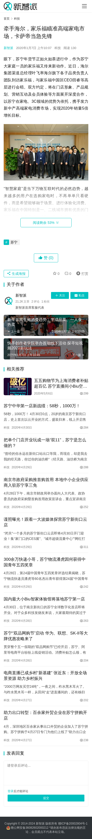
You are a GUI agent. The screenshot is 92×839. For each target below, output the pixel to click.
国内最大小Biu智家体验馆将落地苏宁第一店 (44, 599)
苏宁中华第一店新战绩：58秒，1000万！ (42, 406)
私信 (79, 295)
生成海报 (16, 273)
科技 (57, 48)
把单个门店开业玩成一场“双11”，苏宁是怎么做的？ (45, 443)
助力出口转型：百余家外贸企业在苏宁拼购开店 (45, 715)
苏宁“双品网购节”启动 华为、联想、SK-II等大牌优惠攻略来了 (46, 636)
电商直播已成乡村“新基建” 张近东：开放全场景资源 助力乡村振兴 (45, 676)
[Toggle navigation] (84, 6)
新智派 (8, 48)
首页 (7, 18)
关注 (60, 295)
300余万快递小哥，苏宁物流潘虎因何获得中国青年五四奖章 (45, 562)
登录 (10, 791)
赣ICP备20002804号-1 (73, 823)
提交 (46, 798)
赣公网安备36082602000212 (29, 827)
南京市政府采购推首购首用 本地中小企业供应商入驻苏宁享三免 (46, 482)
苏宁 (14, 242)
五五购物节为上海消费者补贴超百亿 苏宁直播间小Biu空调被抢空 (61, 383)
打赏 (81, 273)
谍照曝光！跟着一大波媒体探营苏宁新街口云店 (45, 522)
